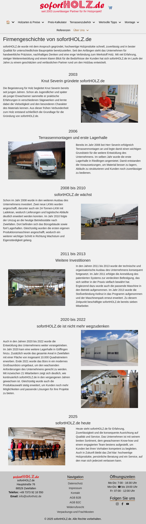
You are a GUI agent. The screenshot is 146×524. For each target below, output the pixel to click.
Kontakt (75, 492)
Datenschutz (75, 483)
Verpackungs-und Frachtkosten (75, 511)
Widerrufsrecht (75, 507)
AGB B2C (75, 502)
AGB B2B (75, 497)
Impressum (75, 488)
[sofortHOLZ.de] (72, 7)
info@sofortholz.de (30, 496)
